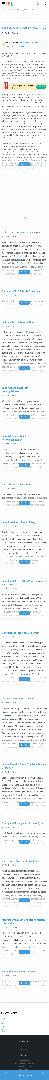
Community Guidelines (24, 1050)
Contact (24, 1036)
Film (31, 76)
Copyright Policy (24, 1047)
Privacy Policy (24, 1056)
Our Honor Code (24, 1053)
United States (5, 1004)
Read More (24, 255)
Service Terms (24, 1059)
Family (3, 1012)
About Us (24, 1033)
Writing (3, 1015)
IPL (3, 10)
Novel (3, 1007)
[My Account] (45, 4)
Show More (24, 148)
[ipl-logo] (10, 5)
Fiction (3, 1002)
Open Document (24, 1075)
